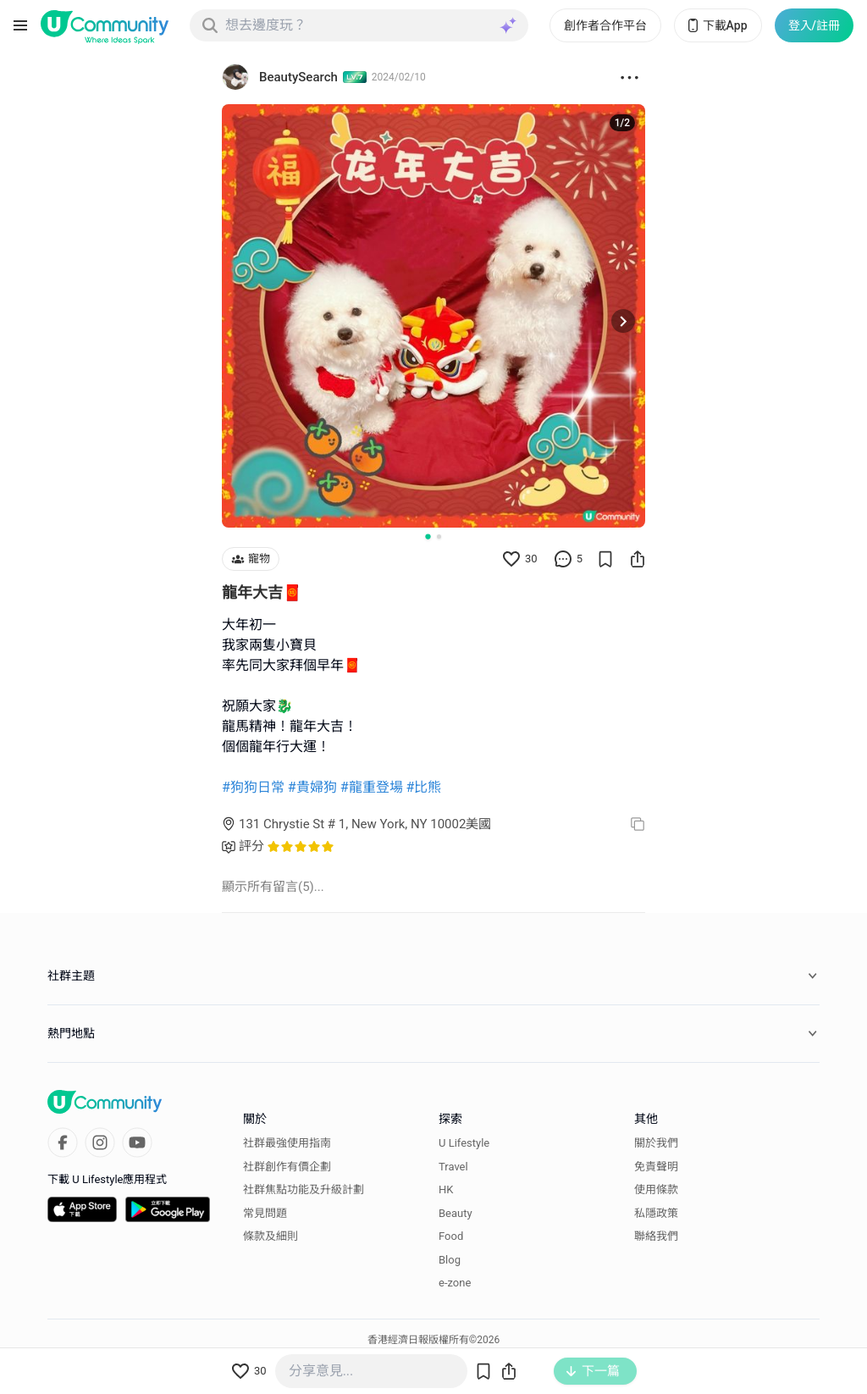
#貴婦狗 (312, 787)
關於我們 (656, 1143)
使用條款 (656, 1189)
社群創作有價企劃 (287, 1166)
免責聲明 (656, 1166)
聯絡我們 (656, 1236)
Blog (450, 1259)
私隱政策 (656, 1213)
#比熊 (424, 787)
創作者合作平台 (605, 25)
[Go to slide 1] (427, 536)
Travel (453, 1166)
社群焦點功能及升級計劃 (303, 1189)
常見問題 (265, 1213)
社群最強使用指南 (287, 1143)
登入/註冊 (814, 25)
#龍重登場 (371, 787)
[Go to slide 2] (439, 536)
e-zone (455, 1282)
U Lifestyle (464, 1143)
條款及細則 (270, 1236)
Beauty (455, 1213)
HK (446, 1189)
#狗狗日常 (253, 787)
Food (451, 1236)
